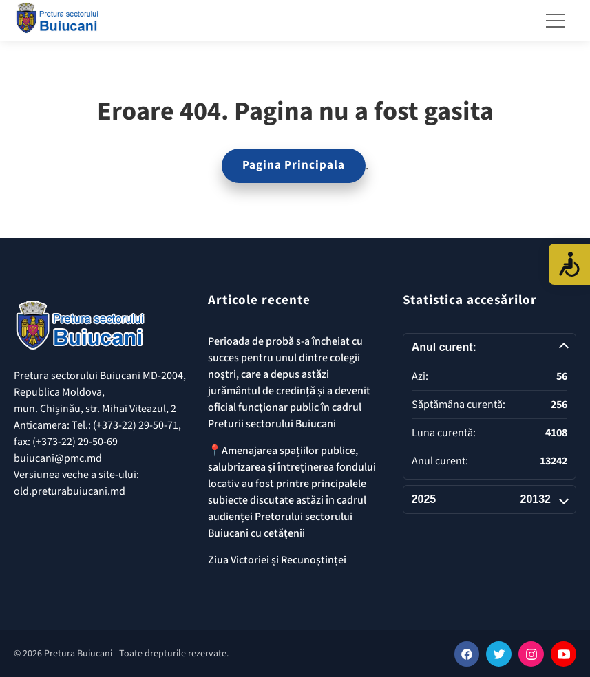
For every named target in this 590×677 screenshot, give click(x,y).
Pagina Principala (293, 165)
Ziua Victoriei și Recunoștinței (277, 560)
